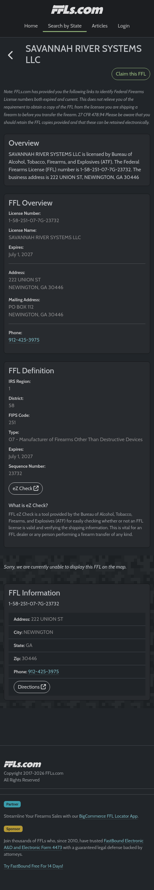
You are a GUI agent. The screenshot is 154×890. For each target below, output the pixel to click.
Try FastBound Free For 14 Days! (33, 866)
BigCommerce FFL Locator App (108, 816)
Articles (99, 26)
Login (123, 26)
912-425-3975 (24, 340)
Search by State (65, 26)
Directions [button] (32, 687)
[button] (11, 55)
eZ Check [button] (26, 488)
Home (31, 26)
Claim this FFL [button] (131, 74)
